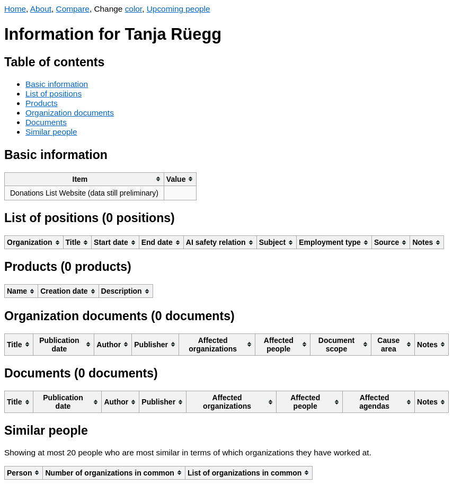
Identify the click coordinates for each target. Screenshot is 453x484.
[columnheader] (84, 179)
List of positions (53, 93)
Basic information (56, 84)
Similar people (51, 131)
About (40, 8)
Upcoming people (178, 8)
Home (15, 8)
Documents (46, 122)
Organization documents (69, 112)
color (134, 8)
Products (41, 103)
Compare (73, 8)
